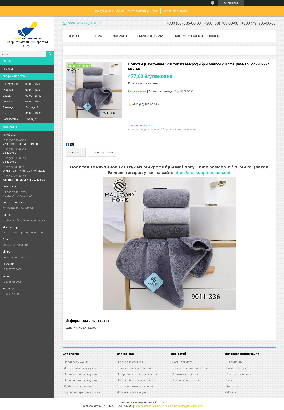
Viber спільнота (175, 11)
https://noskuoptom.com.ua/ (202, 172)
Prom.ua (159, 402)
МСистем (232, 392)
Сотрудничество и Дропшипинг (199, 35)
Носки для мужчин (76, 362)
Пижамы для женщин (132, 392)
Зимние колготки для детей (190, 380)
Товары (8, 68)
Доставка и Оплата (149, 35)
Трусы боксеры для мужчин (82, 392)
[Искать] (50, 54)
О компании (234, 362)
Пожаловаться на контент (149, 406)
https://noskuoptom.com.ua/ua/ (23, 232)
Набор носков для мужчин (81, 380)
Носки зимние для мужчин (81, 374)
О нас (98, 35)
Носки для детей (183, 362)
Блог (229, 380)
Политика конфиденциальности (184, 406)
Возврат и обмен (237, 368)
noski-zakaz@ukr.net (16, 245)
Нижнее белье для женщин (136, 380)
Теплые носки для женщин (135, 368)
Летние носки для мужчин (81, 368)
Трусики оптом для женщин (136, 386)
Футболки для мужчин (78, 386)
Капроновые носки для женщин (139, 374)
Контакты (120, 35)
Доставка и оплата (239, 374)
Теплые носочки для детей (190, 368)
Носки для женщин (130, 362)
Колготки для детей (185, 374)
